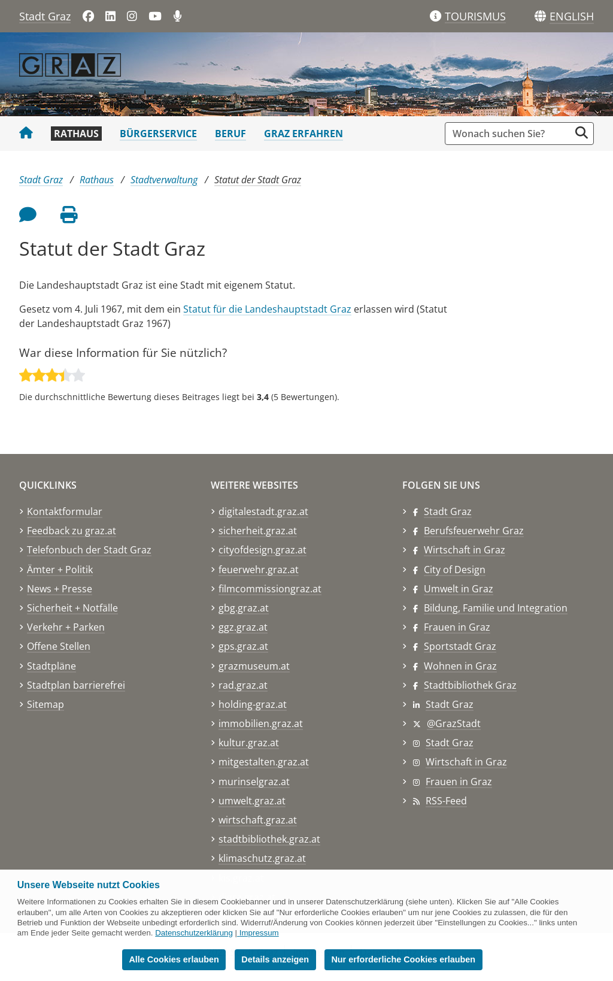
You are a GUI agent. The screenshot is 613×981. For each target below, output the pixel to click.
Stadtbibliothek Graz (470, 685)
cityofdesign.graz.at (262, 549)
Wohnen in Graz (460, 666)
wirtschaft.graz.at (258, 819)
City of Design (454, 569)
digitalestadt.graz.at (263, 511)
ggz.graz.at (243, 627)
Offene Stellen (58, 646)
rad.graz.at (243, 685)
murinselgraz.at (254, 781)
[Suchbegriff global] (510, 133)
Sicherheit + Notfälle (72, 607)
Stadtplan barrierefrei (76, 685)
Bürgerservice (158, 133)
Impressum (259, 932)
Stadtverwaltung (164, 179)
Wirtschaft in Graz (464, 549)
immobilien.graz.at (261, 723)
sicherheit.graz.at (258, 530)
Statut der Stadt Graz (257, 179)
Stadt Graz (45, 16)
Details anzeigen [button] (275, 959)
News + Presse (59, 588)
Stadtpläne (51, 666)
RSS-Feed (446, 800)
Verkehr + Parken (66, 627)
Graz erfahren (303, 133)
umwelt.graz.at (252, 800)
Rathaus (76, 133)
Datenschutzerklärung (194, 932)
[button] (572, 16)
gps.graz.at (243, 646)
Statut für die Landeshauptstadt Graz (267, 309)
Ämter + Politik (60, 569)
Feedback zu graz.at (71, 530)
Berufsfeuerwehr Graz (474, 530)
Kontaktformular (64, 511)
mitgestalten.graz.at (264, 761)
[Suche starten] (581, 132)
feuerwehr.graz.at (259, 569)
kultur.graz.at (249, 742)
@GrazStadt (454, 723)
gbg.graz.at (244, 607)
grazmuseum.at (254, 666)
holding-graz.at (253, 704)
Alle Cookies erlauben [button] (174, 959)
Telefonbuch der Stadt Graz (89, 549)
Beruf (230, 133)
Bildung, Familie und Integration (496, 607)
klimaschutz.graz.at (262, 858)
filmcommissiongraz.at (270, 588)
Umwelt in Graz (458, 588)
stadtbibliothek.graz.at (269, 839)
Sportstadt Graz (460, 646)
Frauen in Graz (457, 627)
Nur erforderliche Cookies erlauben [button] (403, 959)
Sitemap (45, 704)
